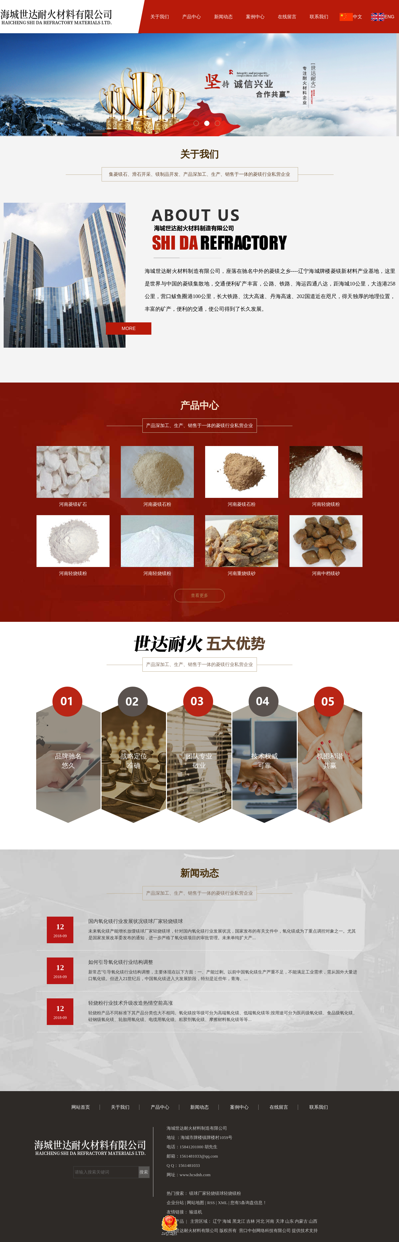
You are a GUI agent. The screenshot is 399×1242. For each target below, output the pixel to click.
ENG (382, 17)
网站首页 (128, 16)
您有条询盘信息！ (248, 1202)
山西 (313, 1221)
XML (222, 1202)
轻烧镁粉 (232, 1193)
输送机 (195, 1211)
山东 (289, 1221)
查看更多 (199, 595)
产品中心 (191, 16)
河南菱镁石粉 (157, 504)
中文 (351, 17)
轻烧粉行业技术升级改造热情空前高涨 (130, 1003)
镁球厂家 (197, 1193)
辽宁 (217, 1221)
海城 (226, 1221)
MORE (129, 328)
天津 (280, 1221)
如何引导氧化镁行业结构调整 (120, 962)
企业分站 (175, 1202)
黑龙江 (238, 1221)
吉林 (250, 1221)
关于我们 (159, 16)
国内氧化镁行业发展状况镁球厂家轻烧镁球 (135, 921)
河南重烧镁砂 (242, 573)
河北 (260, 1221)
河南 (270, 1221)
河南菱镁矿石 (73, 504)
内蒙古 (301, 1221)
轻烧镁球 (215, 1193)
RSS (211, 1202)
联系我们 (319, 16)
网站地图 (196, 1202)
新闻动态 (223, 16)
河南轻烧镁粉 (326, 504)
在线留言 (287, 16)
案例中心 (255, 16)
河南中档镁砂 (326, 573)
